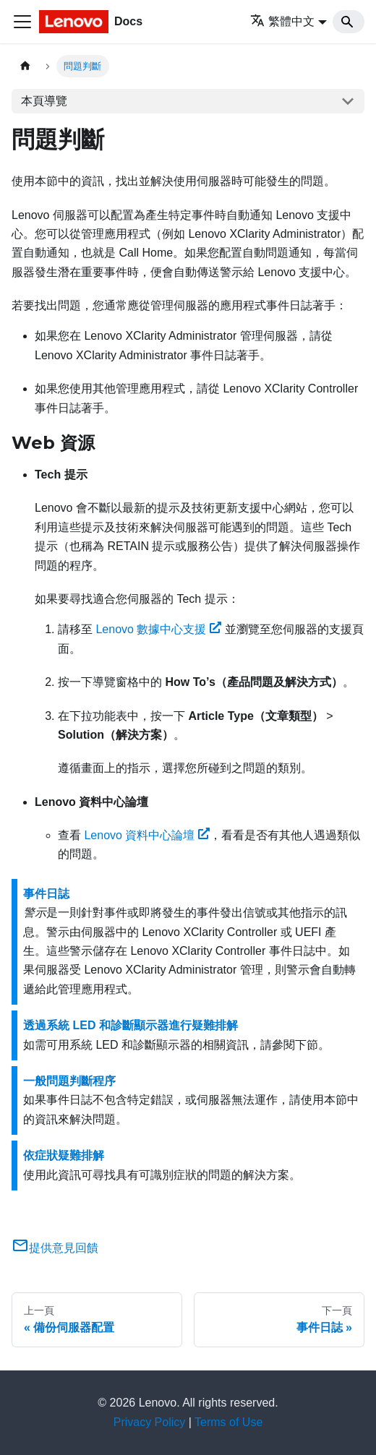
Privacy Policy (150, 1422)
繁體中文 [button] (282, 21)
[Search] (348, 21)
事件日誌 (46, 894)
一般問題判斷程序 (69, 1081)
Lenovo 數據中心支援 (158, 629)
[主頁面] (25, 66)
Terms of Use (228, 1422)
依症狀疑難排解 (63, 1155)
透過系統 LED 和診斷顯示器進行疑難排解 (130, 1025)
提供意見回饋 (55, 1248)
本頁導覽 (44, 101)
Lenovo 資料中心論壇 (147, 835)
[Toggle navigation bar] (22, 22)
